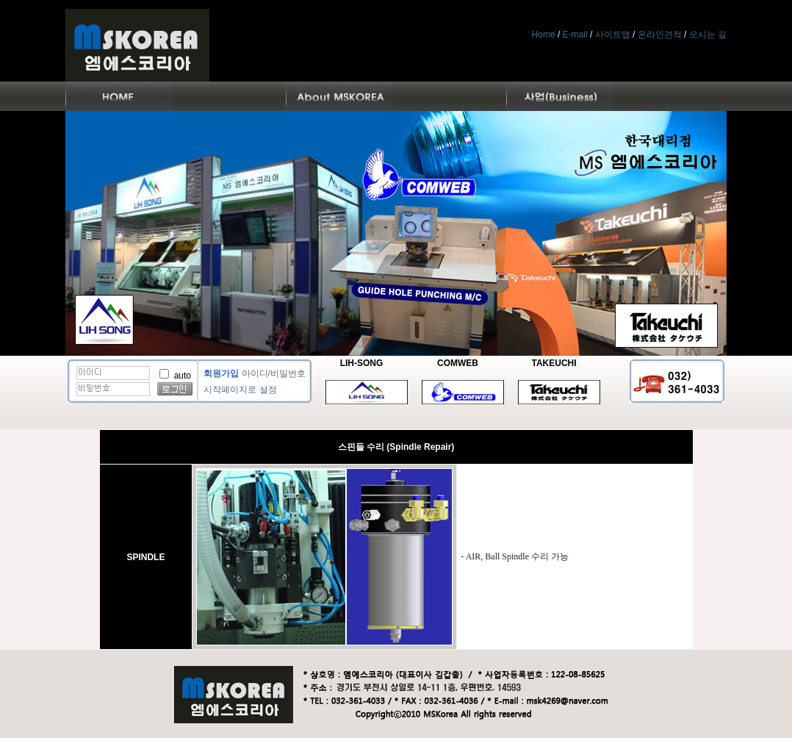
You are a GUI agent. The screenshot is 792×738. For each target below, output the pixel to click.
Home (543, 34)
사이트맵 (612, 34)
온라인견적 (660, 34)
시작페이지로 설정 (240, 389)
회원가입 (221, 373)
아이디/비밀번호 (274, 373)
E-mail (575, 34)
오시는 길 (708, 34)
